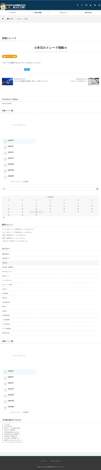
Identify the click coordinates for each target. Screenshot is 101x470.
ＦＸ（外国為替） (7, 328)
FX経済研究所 (6, 315)
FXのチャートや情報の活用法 (12, 428)
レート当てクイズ (7, 280)
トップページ (12, 12)
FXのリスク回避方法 (9, 430)
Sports (4, 306)
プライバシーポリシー (55, 461)
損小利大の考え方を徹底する (12, 434)
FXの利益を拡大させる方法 (11, 432)
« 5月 (3, 217)
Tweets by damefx (7, 103)
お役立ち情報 (37, 12)
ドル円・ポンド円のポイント (9, 241)
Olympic (4, 311)
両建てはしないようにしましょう (13, 440)
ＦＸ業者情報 (5, 319)
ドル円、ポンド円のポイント (78, 81)
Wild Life (4, 298)
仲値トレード (5, 276)
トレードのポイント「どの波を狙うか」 (12, 229)
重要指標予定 (5, 254)
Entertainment (6, 333)
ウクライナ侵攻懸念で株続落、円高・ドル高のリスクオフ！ (31, 81)
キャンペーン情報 (7, 284)
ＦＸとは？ (7, 424)
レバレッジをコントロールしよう (14, 442)
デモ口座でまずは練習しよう (12, 438)
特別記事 (4, 263)
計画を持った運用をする (10, 436)
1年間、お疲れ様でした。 (9, 235)
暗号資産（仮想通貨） (8, 267)
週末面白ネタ (5, 258)
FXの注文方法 (8, 426)
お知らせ (4, 289)
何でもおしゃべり (7, 271)
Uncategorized (6, 302)
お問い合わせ (88, 12)
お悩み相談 (5, 293)
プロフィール (63, 12)
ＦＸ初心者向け (6, 324)
